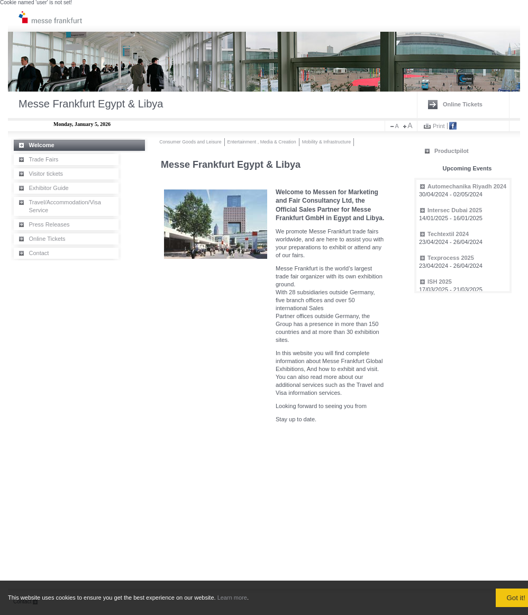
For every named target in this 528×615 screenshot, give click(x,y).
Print (439, 126)
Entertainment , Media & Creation (261, 141)
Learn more (232, 597)
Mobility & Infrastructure (326, 141)
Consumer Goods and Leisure (190, 141)
